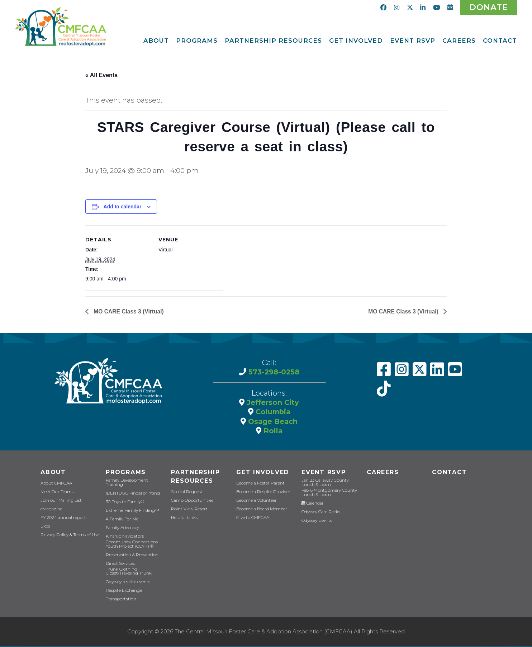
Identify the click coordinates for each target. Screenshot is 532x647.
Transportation (120, 600)
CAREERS (382, 474)
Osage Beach (272, 423)
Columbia (271, 414)
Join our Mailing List (60, 503)
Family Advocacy (122, 529)
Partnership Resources (195, 479)
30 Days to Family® (124, 503)
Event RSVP (323, 474)
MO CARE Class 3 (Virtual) (129, 314)
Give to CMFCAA (251, 520)
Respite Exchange (123, 591)
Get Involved (262, 474)
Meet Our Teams (56, 494)
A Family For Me (121, 520)
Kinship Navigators (124, 537)
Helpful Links (183, 520)
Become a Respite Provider (261, 494)
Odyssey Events (316, 522)
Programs (125, 474)
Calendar (312, 505)
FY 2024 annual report (62, 520)
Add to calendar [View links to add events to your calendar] (123, 209)
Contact (448, 474)
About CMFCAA (55, 486)
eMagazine (51, 512)
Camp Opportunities (190, 503)
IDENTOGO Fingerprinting (131, 494)
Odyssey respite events (127, 583)
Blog (45, 529)
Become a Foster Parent (258, 486)
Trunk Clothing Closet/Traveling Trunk (127, 572)
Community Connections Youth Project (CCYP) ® (130, 545)
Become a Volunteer (255, 503)
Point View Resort (187, 512)
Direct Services (120, 564)
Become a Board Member (260, 512)
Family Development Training (134, 486)
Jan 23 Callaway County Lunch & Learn (331, 485)
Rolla (271, 433)
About (53, 474)
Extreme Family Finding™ (131, 512)
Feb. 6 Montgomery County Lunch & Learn (327, 495)
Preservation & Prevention (130, 556)
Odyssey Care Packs (319, 514)
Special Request (186, 494)
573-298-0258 (273, 374)
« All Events (101, 75)
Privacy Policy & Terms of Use (68, 537)
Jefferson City (272, 405)
